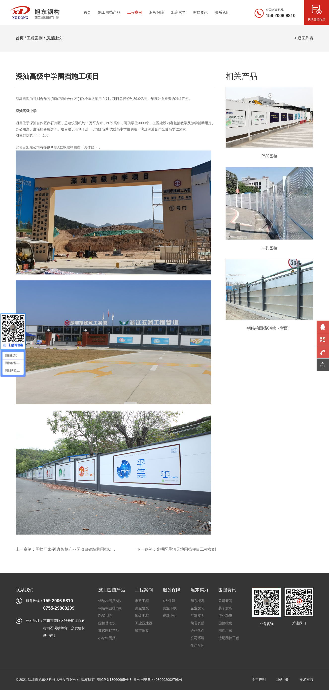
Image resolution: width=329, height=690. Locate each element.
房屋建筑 (54, 38)
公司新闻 (225, 601)
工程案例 (35, 38)
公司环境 (197, 638)
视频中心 (170, 616)
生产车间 (197, 645)
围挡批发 (225, 623)
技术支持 (306, 680)
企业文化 (197, 608)
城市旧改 (142, 630)
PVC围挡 (105, 616)
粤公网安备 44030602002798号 (157, 680)
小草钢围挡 (107, 638)
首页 (20, 38)
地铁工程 (142, 616)
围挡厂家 (225, 630)
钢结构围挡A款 (109, 601)
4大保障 (169, 601)
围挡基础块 (107, 623)
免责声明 (259, 680)
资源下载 (170, 608)
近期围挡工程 (228, 638)
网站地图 (283, 680)
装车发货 (225, 608)
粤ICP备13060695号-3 (114, 680)
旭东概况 (197, 601)
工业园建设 (143, 623)
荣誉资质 (197, 623)
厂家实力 (197, 616)
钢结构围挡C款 (110, 608)
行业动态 (225, 616)
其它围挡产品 (108, 630)
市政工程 (142, 601)
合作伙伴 (197, 630)
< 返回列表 (303, 38)
